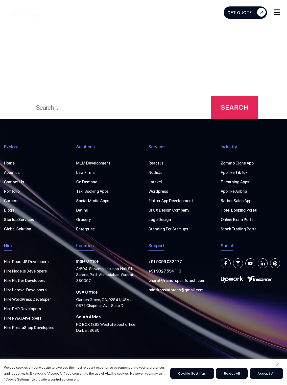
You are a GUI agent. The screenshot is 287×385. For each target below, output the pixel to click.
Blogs (9, 210)
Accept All (266, 373)
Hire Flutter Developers (24, 280)
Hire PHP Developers (22, 308)
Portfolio (12, 191)
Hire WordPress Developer (27, 299)
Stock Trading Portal (239, 229)
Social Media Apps (92, 200)
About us (12, 172)
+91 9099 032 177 (165, 261)
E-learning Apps (235, 182)
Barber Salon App (236, 200)
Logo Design (159, 219)
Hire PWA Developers (23, 318)
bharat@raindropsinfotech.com (176, 280)
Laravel (155, 182)
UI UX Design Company (168, 210)
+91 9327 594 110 (164, 271)
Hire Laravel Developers (25, 290)
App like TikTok (234, 172)
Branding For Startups (168, 229)
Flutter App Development (170, 200)
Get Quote (246, 12)
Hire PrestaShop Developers (29, 327)
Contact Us (14, 182)
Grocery (83, 219)
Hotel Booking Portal (239, 210)
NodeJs (155, 172)
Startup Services (19, 219)
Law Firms (85, 172)
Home (9, 163)
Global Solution (17, 229)
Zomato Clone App (237, 163)
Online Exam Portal (238, 219)
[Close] (278, 364)
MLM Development (93, 163)
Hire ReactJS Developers (26, 261)
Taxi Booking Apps (92, 191)
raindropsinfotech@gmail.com (176, 290)
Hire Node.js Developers (25, 271)
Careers (11, 200)
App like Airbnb (234, 191)
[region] (143, 372)
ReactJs (155, 163)
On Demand (86, 182)
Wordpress (158, 191)
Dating (82, 210)
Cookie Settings (192, 373)
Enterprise (85, 229)
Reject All (232, 373)
